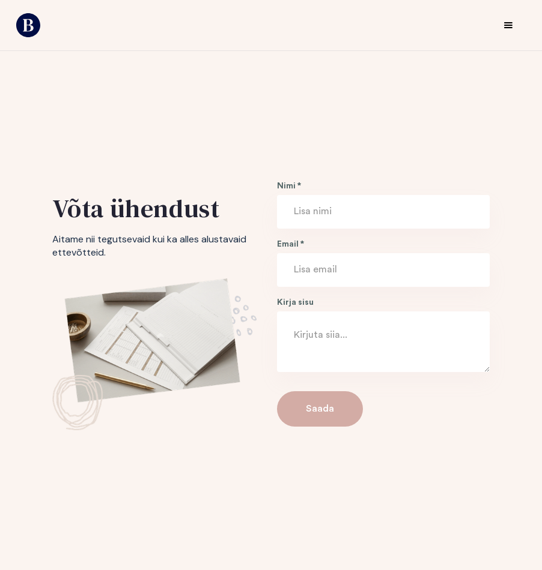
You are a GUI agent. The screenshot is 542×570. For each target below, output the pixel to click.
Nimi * (289, 186)
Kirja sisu (295, 302)
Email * (290, 244)
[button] (508, 25)
